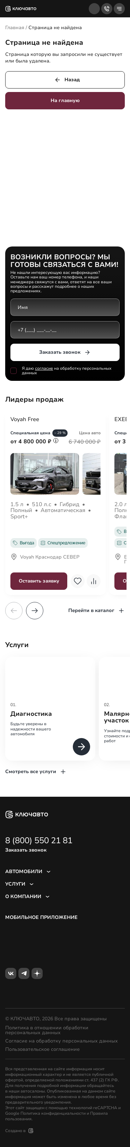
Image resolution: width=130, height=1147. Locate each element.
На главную (65, 100)
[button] (34, 610)
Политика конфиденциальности (53, 1113)
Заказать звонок (65, 352)
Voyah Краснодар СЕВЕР (44, 557)
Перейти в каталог (96, 610)
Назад (67, 79)
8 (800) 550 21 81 (38, 840)
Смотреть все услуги (36, 771)
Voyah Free (24, 420)
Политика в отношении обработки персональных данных (46, 1030)
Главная (14, 27)
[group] (50, 709)
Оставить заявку (39, 581)
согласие (44, 368)
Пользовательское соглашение (42, 1049)
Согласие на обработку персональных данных (61, 1041)
